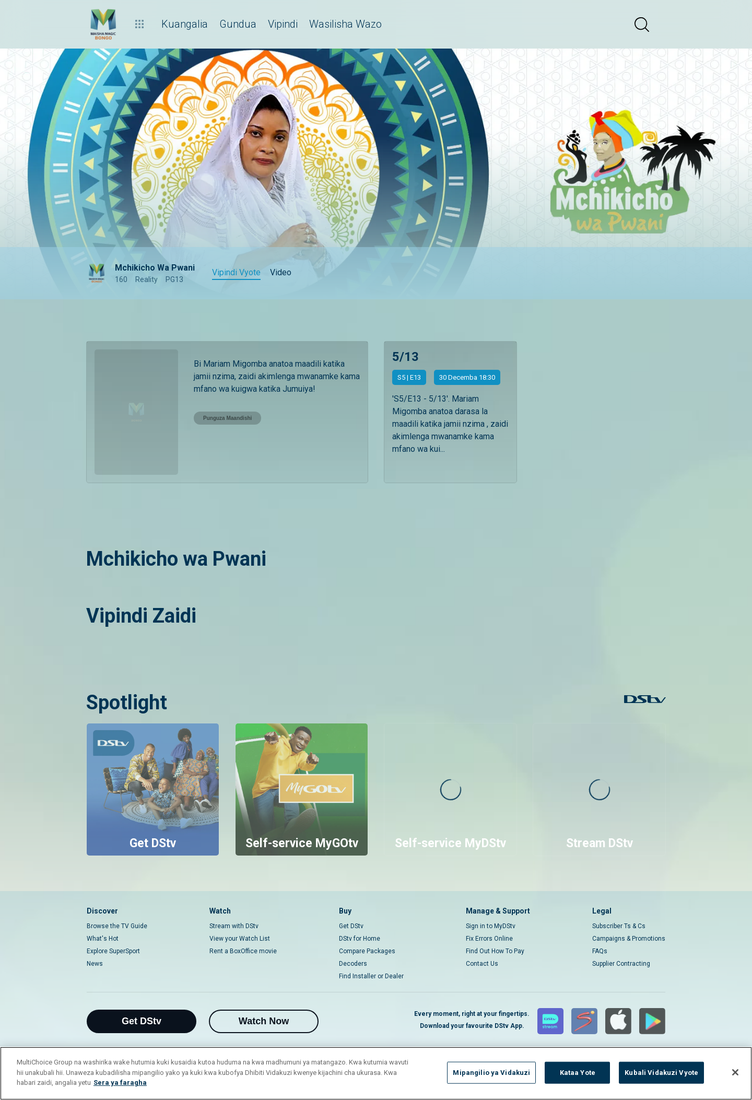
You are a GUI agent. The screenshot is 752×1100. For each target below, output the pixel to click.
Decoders (353, 963)
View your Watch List (239, 938)
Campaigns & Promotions (628, 938)
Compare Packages (367, 951)
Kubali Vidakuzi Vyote (661, 1072)
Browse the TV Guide (117, 926)
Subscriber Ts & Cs (618, 926)
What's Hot (103, 938)
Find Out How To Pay (495, 951)
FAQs (599, 951)
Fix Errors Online (489, 938)
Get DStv (351, 926)
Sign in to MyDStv (490, 926)
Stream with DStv (233, 926)
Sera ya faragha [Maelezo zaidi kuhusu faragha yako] (120, 1082)
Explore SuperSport (113, 951)
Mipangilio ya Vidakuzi (491, 1072)
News (95, 963)
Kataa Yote (577, 1072)
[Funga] (735, 1072)
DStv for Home (359, 938)
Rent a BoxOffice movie (243, 951)
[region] (376, 1073)
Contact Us (482, 963)
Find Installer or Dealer (371, 976)
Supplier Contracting (621, 963)
